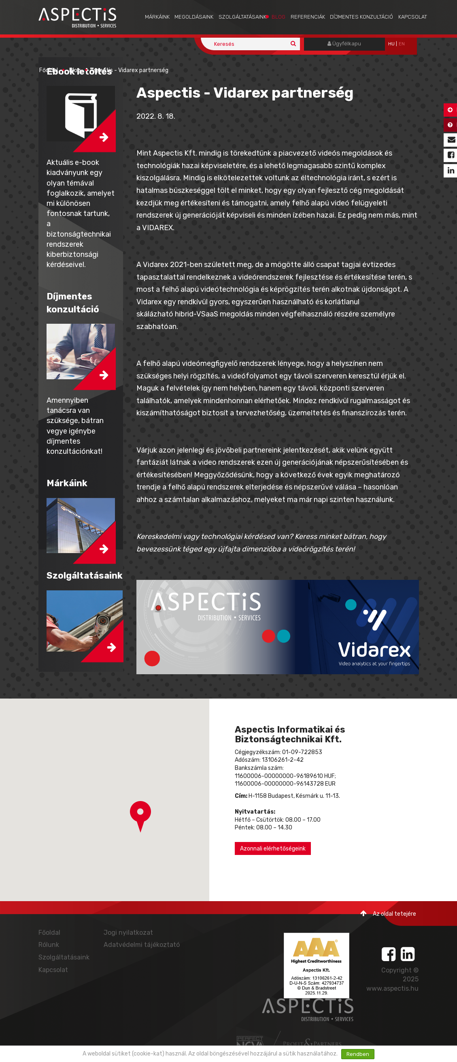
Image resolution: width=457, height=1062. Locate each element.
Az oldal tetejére (388, 913)
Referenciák (308, 17)
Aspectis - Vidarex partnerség (129, 70)
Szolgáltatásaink (242, 17)
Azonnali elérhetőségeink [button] (273, 848)
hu (391, 44)
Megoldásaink (193, 17)
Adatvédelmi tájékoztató (142, 945)
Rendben (357, 1054)
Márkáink (157, 17)
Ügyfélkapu (344, 44)
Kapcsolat (412, 17)
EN (402, 44)
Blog (278, 17)
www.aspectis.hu (392, 988)
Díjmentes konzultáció (361, 17)
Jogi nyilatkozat (128, 932)
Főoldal (48, 70)
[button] (140, 817)
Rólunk (48, 945)
